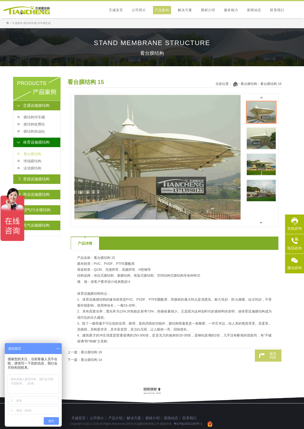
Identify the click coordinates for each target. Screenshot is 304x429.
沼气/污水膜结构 (37, 210)
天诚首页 (116, 10)
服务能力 (231, 10)
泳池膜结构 (32, 168)
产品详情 (85, 243)
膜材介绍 (208, 10)
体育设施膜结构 (36, 142)
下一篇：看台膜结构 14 (84, 360)
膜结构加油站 (34, 131)
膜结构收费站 (34, 124)
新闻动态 (254, 10)
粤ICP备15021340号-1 (188, 423)
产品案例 (162, 10)
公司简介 (139, 10)
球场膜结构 (32, 161)
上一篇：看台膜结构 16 (84, 352)
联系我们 (277, 10)
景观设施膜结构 (36, 179)
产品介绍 (115, 418)
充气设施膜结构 (36, 225)
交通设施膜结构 (36, 105)
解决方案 (185, 10)
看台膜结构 (32, 154)
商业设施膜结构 (36, 194)
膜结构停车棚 (34, 117)
